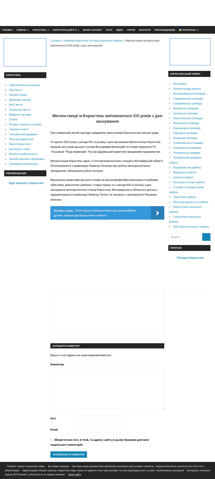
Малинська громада (186, 123)
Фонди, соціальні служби (25, 124)
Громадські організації (23, 163)
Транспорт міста (19, 109)
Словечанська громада (188, 142)
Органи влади (18, 94)
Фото (109, 29)
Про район (180, 83)
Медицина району (185, 172)
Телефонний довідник (23, 134)
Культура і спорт (19, 149)
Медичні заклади (20, 114)
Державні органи (20, 99)
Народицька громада (187, 128)
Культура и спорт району (189, 182)
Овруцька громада (185, 133)
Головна (7, 29)
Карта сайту (74, 474)
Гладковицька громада (188, 98)
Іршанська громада (185, 108)
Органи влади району (187, 88)
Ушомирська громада (187, 147)
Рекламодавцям (165, 29)
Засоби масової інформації (26, 159)
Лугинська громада (185, 113)
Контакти (145, 29)
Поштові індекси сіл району (191, 202)
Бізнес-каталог (92, 29)
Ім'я (53, 418)
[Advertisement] (150, 12)
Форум (131, 29)
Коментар (57, 364)
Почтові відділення (21, 139)
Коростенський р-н (65, 29)
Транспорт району (185, 197)
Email (54, 429)
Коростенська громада (188, 118)
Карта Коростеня (20, 144)
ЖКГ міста (15, 104)
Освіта (13, 119)
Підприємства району (187, 167)
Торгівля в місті (19, 129)
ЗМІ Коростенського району (191, 226)
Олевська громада (185, 138)
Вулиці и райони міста (23, 154)
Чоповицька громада (186, 152)
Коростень (39, 29)
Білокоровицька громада (189, 93)
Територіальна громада (24, 85)
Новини (21, 29)
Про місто (15, 90)
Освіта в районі (183, 177)
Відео (119, 29)
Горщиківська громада (187, 103)
